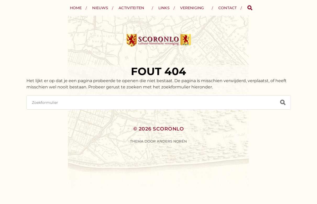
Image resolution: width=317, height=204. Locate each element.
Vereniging (192, 7)
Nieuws (100, 7)
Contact (227, 7)
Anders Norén (172, 141)
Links (164, 7)
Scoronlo (168, 129)
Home (76, 7)
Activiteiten (131, 7)
